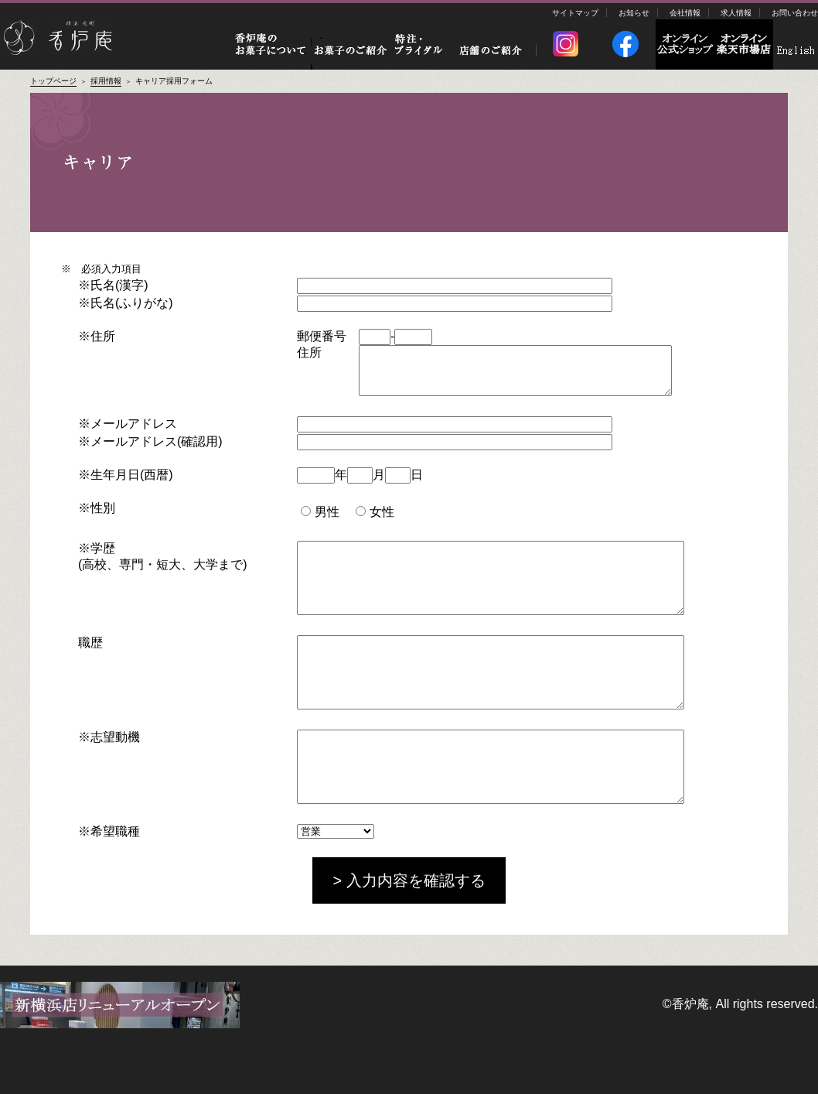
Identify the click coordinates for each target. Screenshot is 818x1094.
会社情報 (685, 13)
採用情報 (105, 81)
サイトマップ (575, 13)
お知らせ (634, 13)
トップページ (53, 81)
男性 (319, 521)
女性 (374, 521)
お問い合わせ (795, 13)
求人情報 (736, 13)
